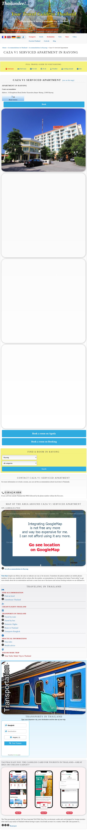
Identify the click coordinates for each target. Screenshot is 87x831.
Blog (54, 41)
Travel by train (10, 617)
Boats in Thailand (11, 628)
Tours (67, 37)
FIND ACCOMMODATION (12, 593)
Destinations (51, 37)
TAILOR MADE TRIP (10, 653)
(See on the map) (68, 80)
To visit (33, 69)
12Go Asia (15, 754)
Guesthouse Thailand (13, 600)
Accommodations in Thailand (17, 47)
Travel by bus (10, 621)
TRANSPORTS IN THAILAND (14, 614)
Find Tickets (15, 743)
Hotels (41, 37)
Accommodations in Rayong (38, 47)
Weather (54, 69)
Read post (13, 826)
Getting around (67, 69)
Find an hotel (10, 596)
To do (43, 69)
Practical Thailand (34, 41)
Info (79, 69)
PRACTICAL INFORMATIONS (14, 638)
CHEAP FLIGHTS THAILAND (14, 607)
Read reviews (13, 100)
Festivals (46, 41)
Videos (75, 37)
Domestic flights (11, 624)
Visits (60, 37)
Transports (32, 37)
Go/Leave (9, 69)
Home (4, 47)
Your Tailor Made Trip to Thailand (17, 656)
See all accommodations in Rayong (16, 569)
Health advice (10, 645)
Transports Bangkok (12, 631)
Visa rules (8, 642)
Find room (21, 69)
